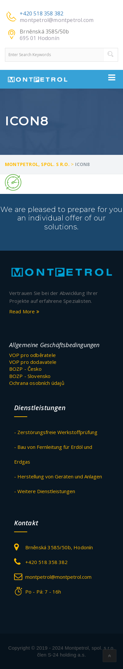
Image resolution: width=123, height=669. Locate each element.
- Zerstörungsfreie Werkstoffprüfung (55, 432)
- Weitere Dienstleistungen (44, 491)
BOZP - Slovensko (30, 376)
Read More (24, 311)
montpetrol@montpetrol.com (56, 20)
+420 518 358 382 (41, 13)
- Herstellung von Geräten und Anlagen (58, 476)
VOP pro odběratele (32, 355)
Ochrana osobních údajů (36, 383)
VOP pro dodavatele (33, 362)
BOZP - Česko (25, 369)
